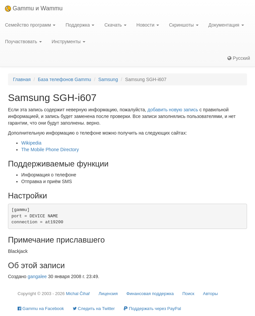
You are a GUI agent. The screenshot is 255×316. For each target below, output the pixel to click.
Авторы (210, 293)
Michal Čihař (78, 293)
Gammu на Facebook (41, 308)
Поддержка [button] (79, 25)
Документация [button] (226, 25)
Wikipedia (31, 143)
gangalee (37, 276)
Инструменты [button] (68, 41)
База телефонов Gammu (64, 79)
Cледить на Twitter (94, 308)
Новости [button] (147, 25)
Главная (22, 79)
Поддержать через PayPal (152, 308)
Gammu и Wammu (33, 8)
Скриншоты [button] (184, 25)
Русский (238, 58)
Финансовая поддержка (150, 293)
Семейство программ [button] (30, 25)
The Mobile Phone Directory (50, 149)
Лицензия (108, 293)
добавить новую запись (172, 109)
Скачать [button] (115, 25)
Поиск (188, 293)
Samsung (108, 79)
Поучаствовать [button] (23, 41)
